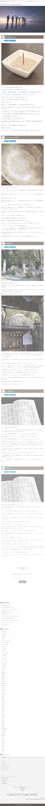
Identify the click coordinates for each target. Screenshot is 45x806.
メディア (3, 657)
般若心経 (8, 468)
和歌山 (3, 685)
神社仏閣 (3, 728)
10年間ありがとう (10, 37)
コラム (3, 775)
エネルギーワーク (5, 766)
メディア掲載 (5, 769)
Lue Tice (3, 631)
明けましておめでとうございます (8, 616)
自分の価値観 (4, 605)
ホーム (3, 761)
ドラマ (3, 651)
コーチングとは (5, 764)
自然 (2, 735)
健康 (2, 674)
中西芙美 (3, 663)
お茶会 (3, 635)
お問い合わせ (5, 780)
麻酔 (2, 750)
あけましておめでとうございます (8, 620)
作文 (2, 670)
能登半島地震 (4, 611)
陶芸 (2, 743)
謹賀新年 (3, 613)
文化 (2, 704)
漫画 (2, 722)
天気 (2, 687)
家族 (2, 698)
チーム (3, 648)
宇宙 (2, 694)
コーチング (4, 642)
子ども (3, 692)
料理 (2, 707)
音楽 (2, 745)
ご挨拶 (3, 762)
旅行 (2, 709)
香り (2, 748)
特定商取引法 (5, 783)
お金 (2, 638)
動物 (2, 679)
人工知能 (3, 666)
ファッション (4, 653)
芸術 (2, 739)
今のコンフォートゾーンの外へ (8, 609)
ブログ (3, 655)
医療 (2, 681)
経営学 (3, 730)
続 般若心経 (9, 391)
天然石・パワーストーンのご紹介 (9, 776)
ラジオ (3, 659)
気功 (2, 720)
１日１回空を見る (5, 618)
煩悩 (2, 724)
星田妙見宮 (8, 243)
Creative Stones (5, 778)
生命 (2, 726)
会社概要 (4, 781)
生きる (3, 624)
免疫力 (3, 676)
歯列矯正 (3, 715)
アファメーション (5, 640)
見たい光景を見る (5, 607)
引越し (3, 702)
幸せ (2, 700)
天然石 (3, 689)
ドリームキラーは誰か (12, 137)
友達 (2, 683)
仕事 (2, 668)
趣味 (2, 741)
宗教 (2, 696)
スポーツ (3, 646)
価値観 (3, 672)
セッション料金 (5, 767)
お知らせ (3, 633)
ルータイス (4, 661)
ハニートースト (5, 622)
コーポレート (4, 644)
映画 (2, 711)
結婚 (2, 733)
